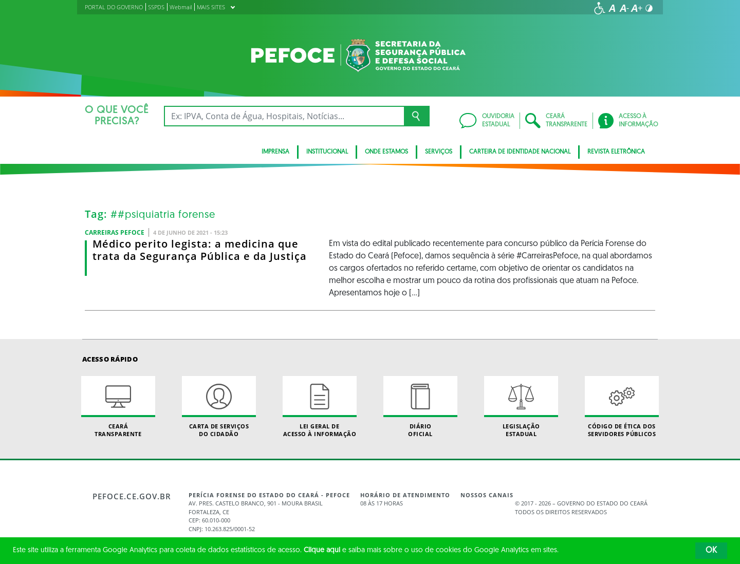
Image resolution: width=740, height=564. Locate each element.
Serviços (438, 152)
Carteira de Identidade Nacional (519, 152)
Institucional (327, 152)
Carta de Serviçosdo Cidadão (219, 407)
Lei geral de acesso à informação (320, 407)
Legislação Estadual (521, 407)
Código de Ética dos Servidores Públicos (622, 407)
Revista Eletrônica (616, 152)
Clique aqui (322, 550)
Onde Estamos (386, 152)
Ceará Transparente (118, 407)
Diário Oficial (420, 407)
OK (711, 551)
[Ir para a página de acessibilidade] (600, 8)
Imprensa (275, 152)
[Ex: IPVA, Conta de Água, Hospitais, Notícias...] (284, 116)
